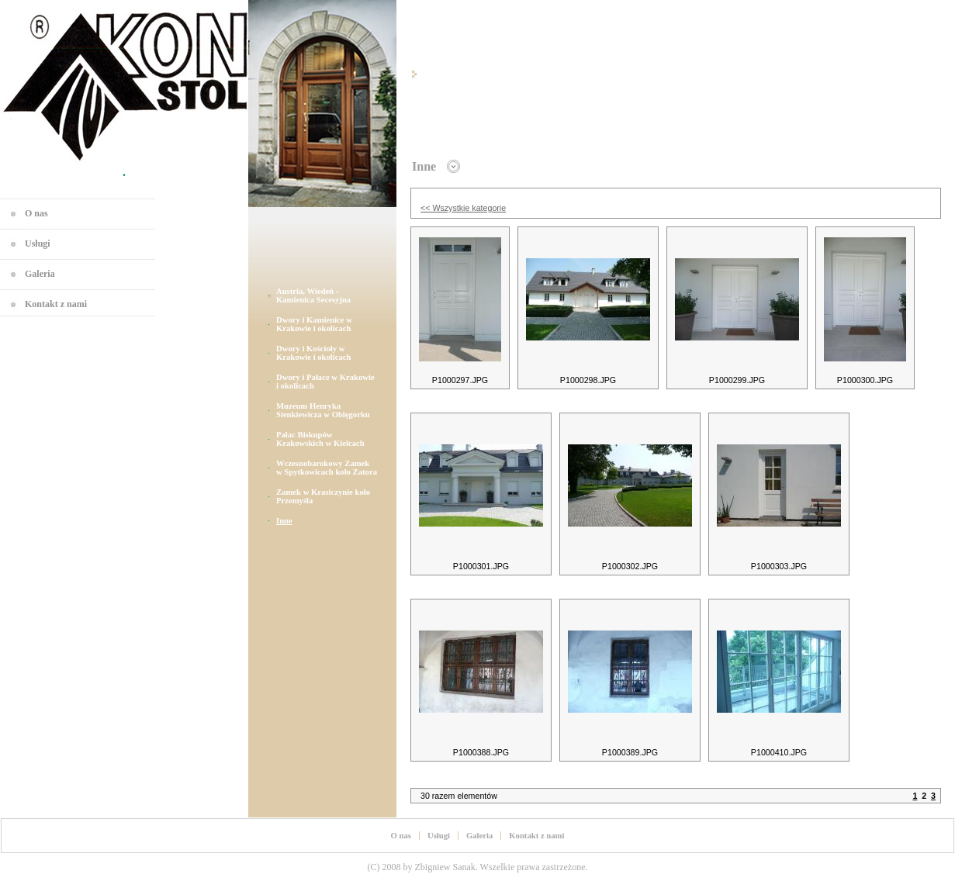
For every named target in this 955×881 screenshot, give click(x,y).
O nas (36, 213)
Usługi (37, 243)
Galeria (40, 273)
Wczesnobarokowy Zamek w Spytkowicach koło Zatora (326, 467)
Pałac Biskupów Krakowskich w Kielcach (320, 438)
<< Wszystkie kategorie (463, 207)
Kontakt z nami (56, 304)
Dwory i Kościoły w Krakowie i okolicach (313, 352)
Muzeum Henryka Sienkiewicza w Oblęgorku (323, 410)
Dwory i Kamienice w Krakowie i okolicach (314, 324)
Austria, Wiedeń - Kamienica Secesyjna (313, 295)
